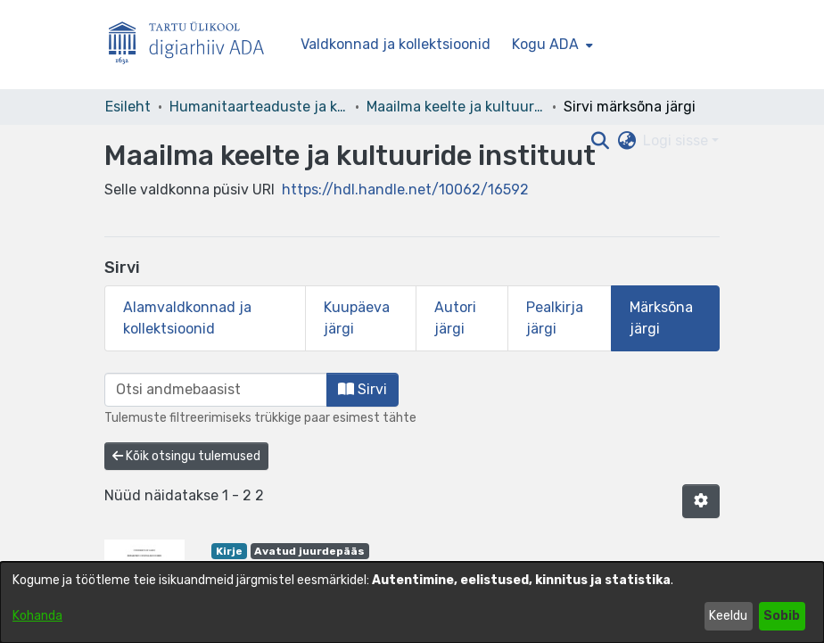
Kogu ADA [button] (545, 44)
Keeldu (728, 615)
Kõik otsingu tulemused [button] (186, 456)
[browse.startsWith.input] (215, 390)
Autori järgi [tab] (455, 318)
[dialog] (412, 602)
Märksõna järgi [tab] (661, 318)
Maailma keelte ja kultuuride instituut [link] (456, 106)
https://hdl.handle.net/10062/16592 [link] (405, 189)
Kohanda (37, 615)
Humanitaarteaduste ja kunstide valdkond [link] (258, 106)
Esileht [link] (128, 106)
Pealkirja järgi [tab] (554, 318)
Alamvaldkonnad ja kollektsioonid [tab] (187, 318)
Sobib (781, 615)
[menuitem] (550, 44)
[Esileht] (193, 45)
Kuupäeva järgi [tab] (357, 318)
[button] (701, 501)
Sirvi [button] (362, 389)
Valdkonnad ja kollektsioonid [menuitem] (395, 44)
